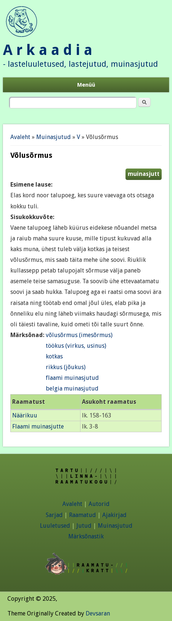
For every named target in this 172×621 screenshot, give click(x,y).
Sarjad (54, 514)
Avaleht (20, 136)
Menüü (86, 84)
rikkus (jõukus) (66, 367)
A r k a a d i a (47, 50)
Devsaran (98, 613)
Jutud (84, 525)
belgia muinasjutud (72, 388)
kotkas (54, 356)
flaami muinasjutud (72, 377)
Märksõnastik (86, 536)
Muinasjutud (53, 136)
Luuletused (55, 525)
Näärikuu (24, 415)
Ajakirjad (114, 514)
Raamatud (82, 514)
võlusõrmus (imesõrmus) (79, 335)
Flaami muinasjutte (38, 426)
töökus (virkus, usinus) (76, 345)
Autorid (99, 503)
